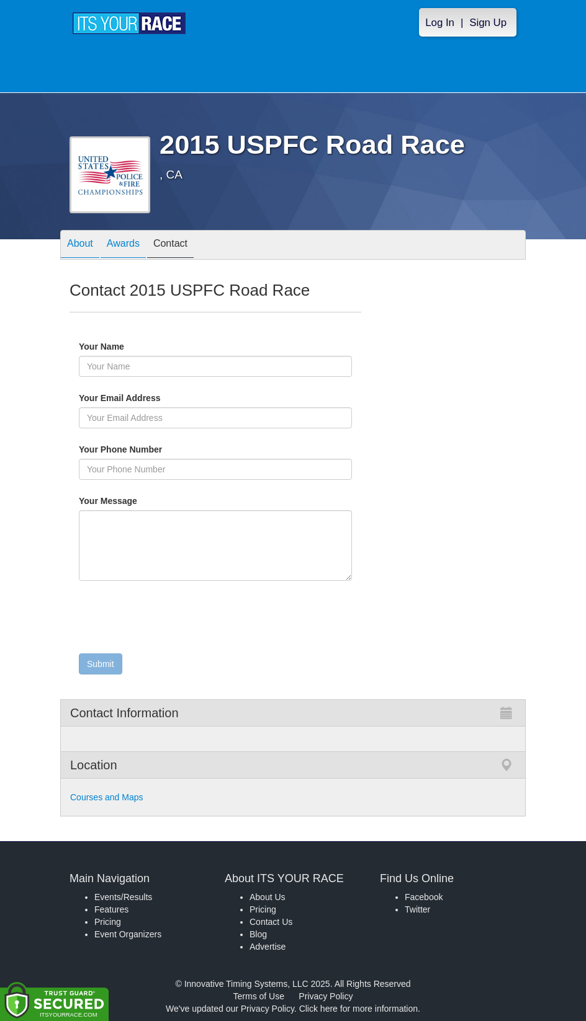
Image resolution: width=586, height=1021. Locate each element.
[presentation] (173, 620)
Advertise (268, 947)
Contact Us (271, 922)
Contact (170, 246)
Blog (258, 934)
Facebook (424, 897)
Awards (123, 246)
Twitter (417, 909)
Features (111, 909)
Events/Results (123, 897)
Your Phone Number (120, 449)
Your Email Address (168, 398)
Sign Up (488, 23)
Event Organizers (127, 934)
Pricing (107, 922)
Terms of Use (258, 996)
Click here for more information (358, 1009)
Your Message (129, 501)
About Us (268, 897)
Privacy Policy (326, 996)
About (80, 246)
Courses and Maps (106, 797)
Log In (439, 23)
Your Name (122, 346)
